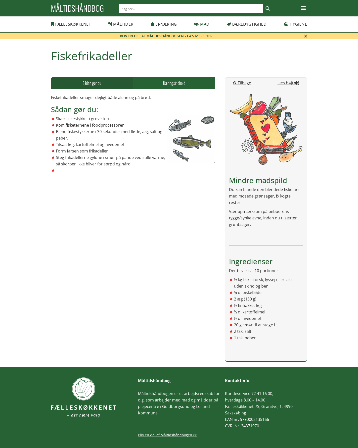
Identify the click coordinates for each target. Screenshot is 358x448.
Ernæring (164, 24)
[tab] (92, 83)
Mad (201, 24)
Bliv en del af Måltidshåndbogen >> (167, 435)
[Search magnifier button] (267, 8)
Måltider (120, 24)
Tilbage (242, 83)
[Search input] (191, 8)
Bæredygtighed (247, 24)
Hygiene (295, 24)
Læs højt (288, 83)
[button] (303, 8)
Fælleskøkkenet (71, 24)
